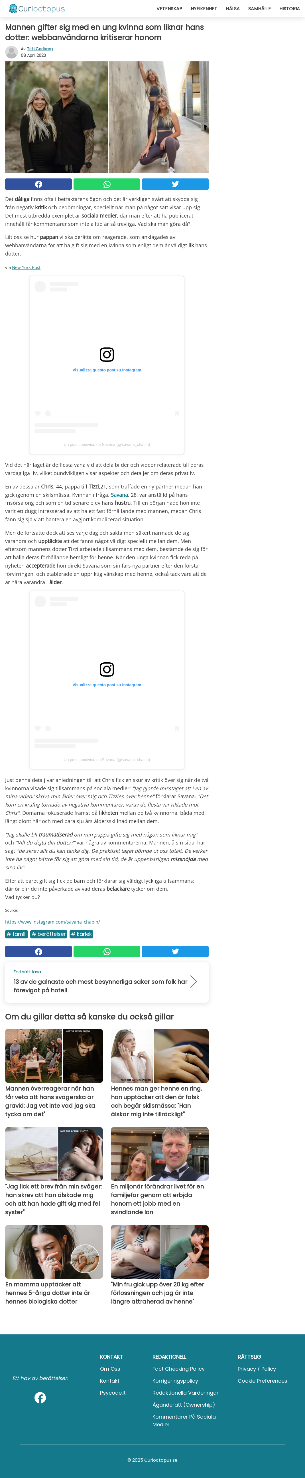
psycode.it (113, 1392)
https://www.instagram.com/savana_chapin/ (52, 922)
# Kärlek (81, 934)
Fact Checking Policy (178, 1368)
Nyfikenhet (204, 8)
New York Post (26, 267)
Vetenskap (169, 8)
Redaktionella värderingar (185, 1392)
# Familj (17, 934)
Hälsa (233, 8)
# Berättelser (49, 934)
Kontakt (109, 1380)
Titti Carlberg (40, 49)
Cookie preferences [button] (262, 1380)
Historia (289, 8)
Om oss (110, 1368)
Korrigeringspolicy (175, 1380)
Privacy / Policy (257, 1368)
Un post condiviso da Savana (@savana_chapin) (107, 444)
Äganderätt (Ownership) (183, 1404)
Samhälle (259, 8)
